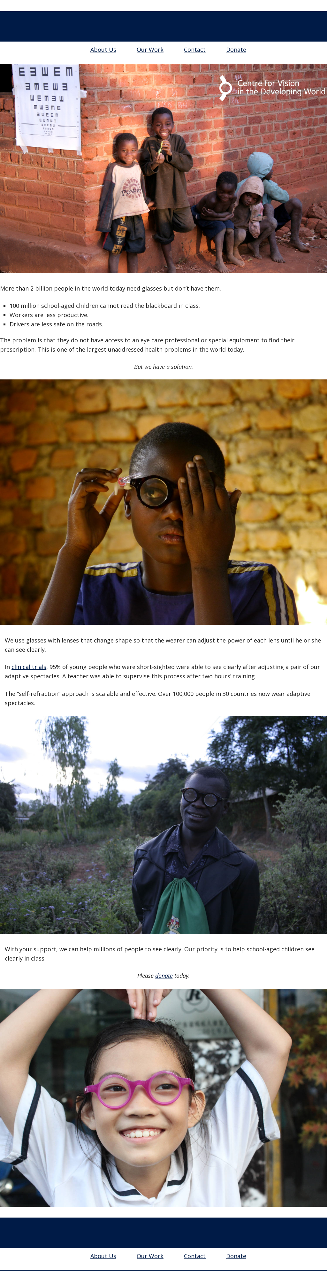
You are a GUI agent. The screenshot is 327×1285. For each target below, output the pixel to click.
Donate (236, 49)
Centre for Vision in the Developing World (163, 27)
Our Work (150, 49)
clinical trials (28, 667)
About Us (103, 49)
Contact (195, 49)
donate (164, 975)
